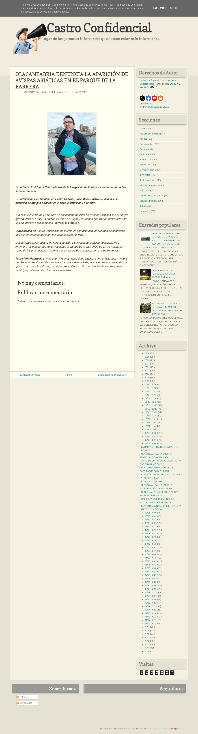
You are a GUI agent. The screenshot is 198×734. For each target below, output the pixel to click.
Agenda (143, 139)
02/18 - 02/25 (151, 603)
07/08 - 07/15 (151, 533)
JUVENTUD (145, 175)
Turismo (144, 206)
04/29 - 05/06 (151, 568)
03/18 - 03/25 (151, 589)
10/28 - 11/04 (151, 415)
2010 (147, 651)
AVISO (143, 128)
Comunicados (42, 92)
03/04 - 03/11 (151, 596)
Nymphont (178, 729)
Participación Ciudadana (152, 195)
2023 (147, 363)
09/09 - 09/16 (151, 440)
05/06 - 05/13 (151, 564)
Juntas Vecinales (148, 180)
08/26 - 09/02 (151, 512)
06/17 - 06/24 (151, 544)
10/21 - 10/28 (151, 419)
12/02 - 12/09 (151, 398)
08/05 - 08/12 (151, 523)
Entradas (23, 697)
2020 (147, 374)
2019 (147, 377)
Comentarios (24, 703)
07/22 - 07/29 (151, 526)
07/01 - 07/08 (151, 537)
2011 (147, 648)
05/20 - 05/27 (151, 557)
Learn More (159, 8)
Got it (173, 8)
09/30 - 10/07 (151, 429)
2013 (147, 641)
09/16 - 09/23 (151, 436)
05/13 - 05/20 (151, 561)
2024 (147, 360)
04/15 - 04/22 (151, 575)
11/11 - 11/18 (151, 409)
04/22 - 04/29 (151, 571)
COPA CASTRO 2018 (151, 481)
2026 (147, 353)
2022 (147, 367)
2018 (147, 381)
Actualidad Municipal (150, 133)
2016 (147, 630)
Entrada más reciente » (112, 374)
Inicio (69, 374)
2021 (147, 370)
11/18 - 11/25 (151, 405)
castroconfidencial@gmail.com (154, 107)
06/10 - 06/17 (151, 547)
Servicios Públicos (149, 201)
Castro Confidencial (99, 27)
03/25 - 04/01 (151, 585)
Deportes (144, 154)
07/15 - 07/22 (151, 530)
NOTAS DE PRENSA (150, 185)
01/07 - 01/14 (151, 623)
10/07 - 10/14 (151, 426)
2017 (147, 627)
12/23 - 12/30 (151, 388)
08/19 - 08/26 (151, 516)
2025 (147, 357)
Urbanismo (145, 211)
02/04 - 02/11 (151, 609)
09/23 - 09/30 (151, 433)
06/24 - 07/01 (151, 540)
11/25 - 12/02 (151, 402)
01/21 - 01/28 (151, 616)
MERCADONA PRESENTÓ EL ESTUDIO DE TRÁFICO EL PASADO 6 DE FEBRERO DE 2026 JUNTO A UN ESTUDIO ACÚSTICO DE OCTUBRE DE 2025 (160, 240)
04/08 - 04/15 (151, 578)
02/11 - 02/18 (151, 606)
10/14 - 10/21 (151, 422)
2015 (147, 634)
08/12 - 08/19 (151, 519)
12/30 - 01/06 (151, 384)
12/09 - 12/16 (151, 395)
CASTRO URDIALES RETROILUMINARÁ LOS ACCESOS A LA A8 (164, 274)
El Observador (147, 170)
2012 (147, 644)
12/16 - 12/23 (151, 391)
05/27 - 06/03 (151, 554)
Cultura (143, 149)
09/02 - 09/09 (151, 443)
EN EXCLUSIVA (147, 159)
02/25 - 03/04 (151, 599)
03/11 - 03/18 (151, 592)
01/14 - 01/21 (151, 620)
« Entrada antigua (29, 374)
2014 (147, 637)
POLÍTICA (145, 190)
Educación (145, 164)
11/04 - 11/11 (151, 412)
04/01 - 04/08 (151, 582)
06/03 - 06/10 (151, 551)
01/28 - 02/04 (151, 613)
